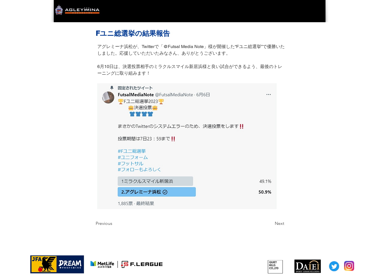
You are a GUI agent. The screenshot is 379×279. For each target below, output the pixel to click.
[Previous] (114, 223)
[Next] (270, 223)
